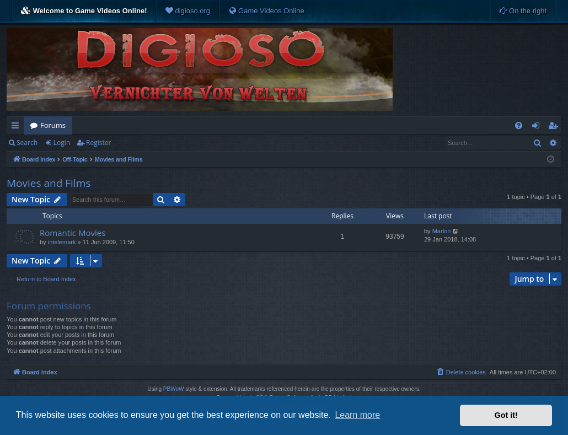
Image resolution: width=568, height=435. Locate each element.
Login (61, 142)
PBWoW (173, 389)
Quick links (17, 127)
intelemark (62, 242)
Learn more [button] (357, 415)
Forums (53, 125)
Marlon (441, 231)
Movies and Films (48, 183)
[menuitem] (187, 11)
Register (98, 142)
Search (27, 142)
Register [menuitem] (555, 127)
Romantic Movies (72, 232)
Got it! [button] (506, 415)
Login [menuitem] (538, 127)
